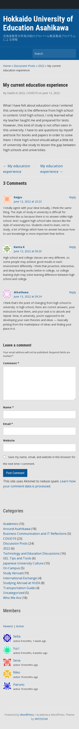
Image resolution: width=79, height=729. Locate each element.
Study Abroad (13, 573)
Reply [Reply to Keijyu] (72, 197)
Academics (10, 524)
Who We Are (12, 598)
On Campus (11, 568)
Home (7, 66)
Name (8, 407)
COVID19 (32, 93)
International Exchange (20, 578)
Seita (16, 636)
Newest (8, 626)
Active (20, 626)
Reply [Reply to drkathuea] (72, 292)
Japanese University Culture (23, 563)
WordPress (27, 714)
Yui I (16, 648)
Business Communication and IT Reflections (35, 533)
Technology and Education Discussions (31, 553)
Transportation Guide (19, 588)
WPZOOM (41, 719)
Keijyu (18, 197)
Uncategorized (13, 593)
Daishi (11, 93)
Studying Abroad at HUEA (21, 583)
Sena (16, 660)
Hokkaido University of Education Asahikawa (38, 23)
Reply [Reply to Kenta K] (72, 247)
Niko (16, 672)
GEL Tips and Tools (17, 558)
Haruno (18, 684)
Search (71, 53)
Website (9, 440)
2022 (41, 66)
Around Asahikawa (16, 529)
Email (8, 424)
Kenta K (19, 247)
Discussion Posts (24, 66)
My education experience (16, 169)
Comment (11, 363)
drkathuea (21, 292)
